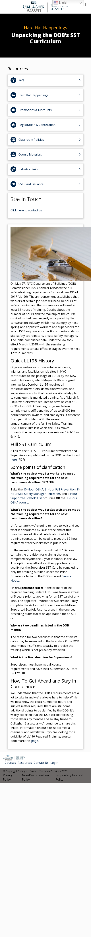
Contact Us (41, 763)
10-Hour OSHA (33, 489)
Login (54, 763)
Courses (10, 763)
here (14, 460)
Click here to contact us (26, 210)
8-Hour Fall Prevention (60, 489)
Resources (25, 763)
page (34, 741)
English (60, 3)
